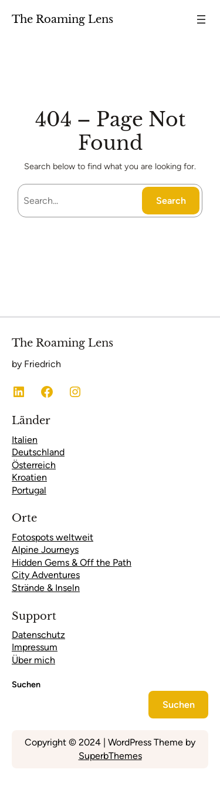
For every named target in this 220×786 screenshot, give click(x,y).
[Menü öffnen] (201, 19)
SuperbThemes (110, 755)
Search (171, 200)
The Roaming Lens (62, 19)
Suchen (26, 684)
